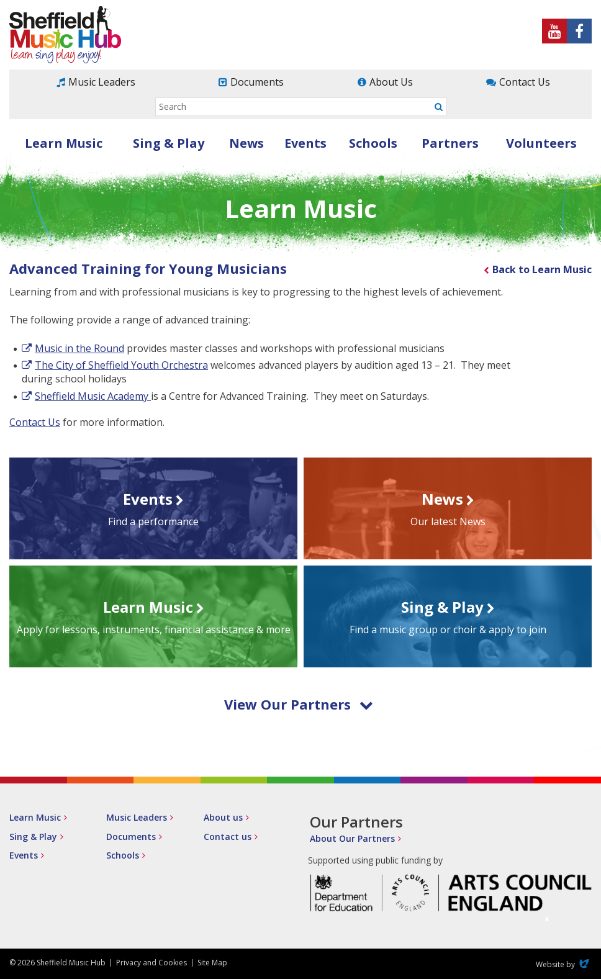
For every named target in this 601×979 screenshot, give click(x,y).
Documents (257, 82)
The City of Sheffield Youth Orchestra (121, 365)
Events (305, 143)
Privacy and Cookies (151, 962)
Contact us (227, 836)
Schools (373, 143)
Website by (564, 964)
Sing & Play (168, 143)
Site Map (212, 962)
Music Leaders (101, 82)
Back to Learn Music (542, 269)
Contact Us (524, 82)
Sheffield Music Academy (93, 396)
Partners (450, 143)
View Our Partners (298, 704)
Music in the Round (79, 348)
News (246, 143)
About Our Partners (352, 838)
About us (223, 817)
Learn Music (63, 143)
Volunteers (541, 143)
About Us (391, 82)
